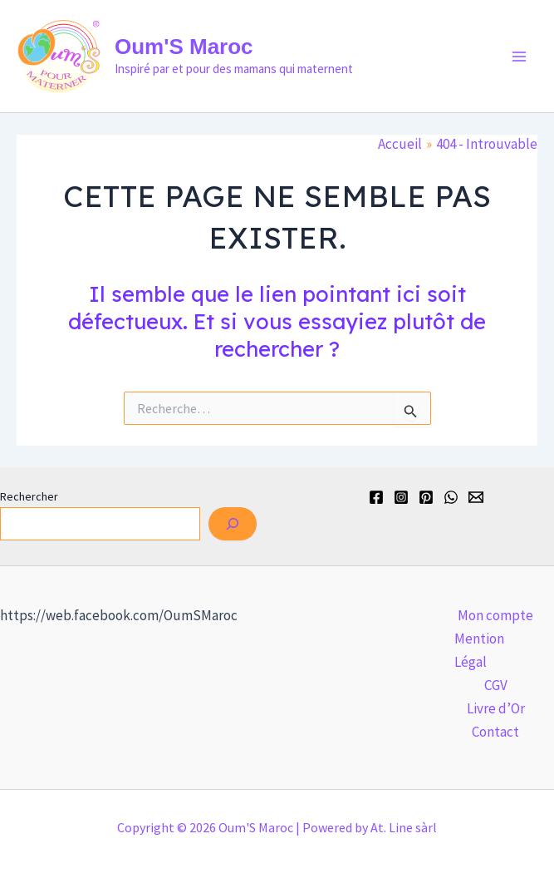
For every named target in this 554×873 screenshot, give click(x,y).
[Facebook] (376, 497)
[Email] (475, 497)
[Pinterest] (426, 497)
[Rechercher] (232, 523)
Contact (495, 732)
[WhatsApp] (451, 497)
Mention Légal (479, 650)
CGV (495, 685)
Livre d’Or (496, 708)
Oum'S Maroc (184, 46)
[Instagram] (401, 497)
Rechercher (29, 496)
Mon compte (495, 615)
